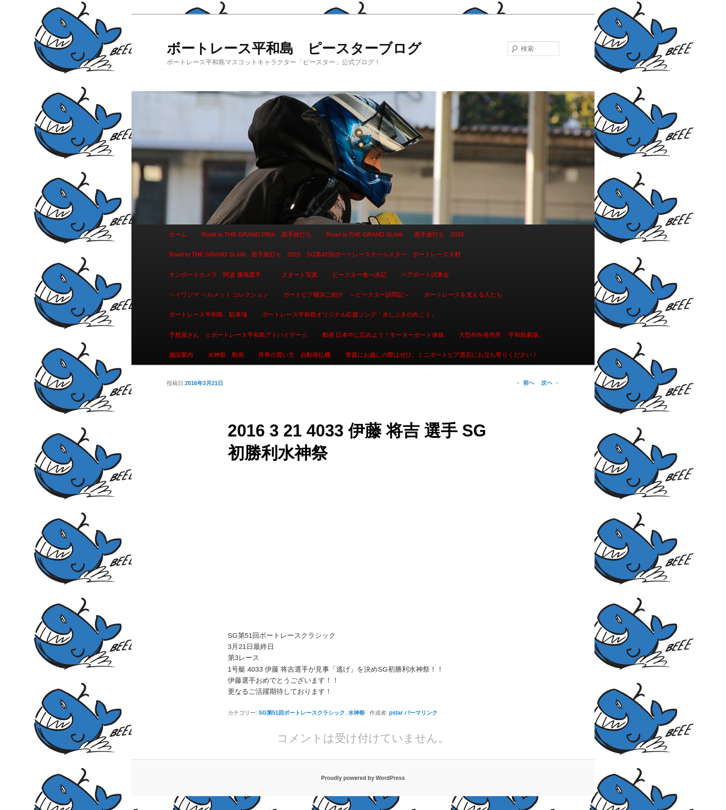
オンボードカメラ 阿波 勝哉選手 (218, 274)
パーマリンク (421, 713)
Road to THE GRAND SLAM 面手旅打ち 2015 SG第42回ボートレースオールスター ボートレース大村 (315, 254)
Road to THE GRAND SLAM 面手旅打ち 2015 (395, 234)
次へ (550, 383)
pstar (396, 713)
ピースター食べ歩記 (359, 274)
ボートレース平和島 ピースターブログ (294, 48)
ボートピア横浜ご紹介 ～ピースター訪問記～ (346, 294)
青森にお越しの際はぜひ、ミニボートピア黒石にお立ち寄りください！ (441, 354)
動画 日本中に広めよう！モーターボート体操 (383, 334)
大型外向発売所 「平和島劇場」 (502, 334)
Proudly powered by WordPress (363, 778)
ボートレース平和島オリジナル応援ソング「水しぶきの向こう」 (349, 314)
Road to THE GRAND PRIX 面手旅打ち (257, 234)
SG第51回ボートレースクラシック (302, 713)
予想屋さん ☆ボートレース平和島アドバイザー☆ (238, 334)
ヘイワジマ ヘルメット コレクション (219, 294)
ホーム (178, 234)
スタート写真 (300, 274)
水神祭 (356, 713)
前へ (525, 383)
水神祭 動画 (226, 354)
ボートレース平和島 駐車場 (208, 314)
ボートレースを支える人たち (463, 294)
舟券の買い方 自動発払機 (294, 354)
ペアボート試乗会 (425, 274)
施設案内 (181, 354)
